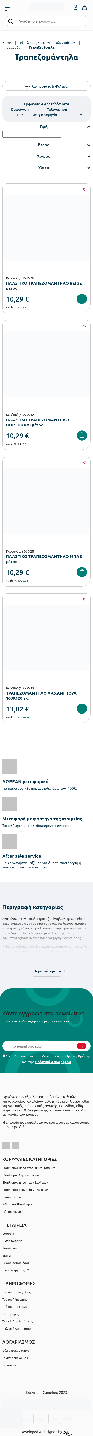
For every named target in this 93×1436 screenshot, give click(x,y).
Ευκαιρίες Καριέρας (15, 1263)
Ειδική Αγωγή (11, 1211)
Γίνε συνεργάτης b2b (16, 1270)
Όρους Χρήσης (77, 1056)
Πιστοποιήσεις (12, 1241)
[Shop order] (57, 114)
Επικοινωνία (10, 1365)
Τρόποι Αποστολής (15, 1307)
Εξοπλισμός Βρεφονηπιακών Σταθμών (47, 42)
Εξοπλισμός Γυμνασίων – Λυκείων (25, 1190)
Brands (7, 1255)
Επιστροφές (10, 1314)
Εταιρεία (8, 1233)
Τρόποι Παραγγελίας (16, 1292)
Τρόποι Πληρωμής (14, 1299)
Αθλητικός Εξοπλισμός (17, 1204)
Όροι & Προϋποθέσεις (17, 1321)
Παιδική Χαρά (11, 1197)
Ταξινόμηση (57, 109)
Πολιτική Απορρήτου (53, 1061)
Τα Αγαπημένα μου (15, 1358)
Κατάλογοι (9, 1248)
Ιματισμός (13, 47)
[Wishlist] (84, 189)
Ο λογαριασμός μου (15, 1350)
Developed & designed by (46, 1432)
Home (6, 42)
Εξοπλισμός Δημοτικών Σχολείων (25, 1182)
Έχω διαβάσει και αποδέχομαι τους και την (46, 1059)
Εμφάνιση (20, 109)
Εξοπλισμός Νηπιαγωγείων (21, 1175)
